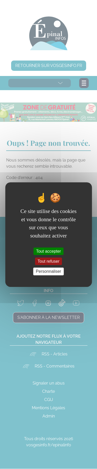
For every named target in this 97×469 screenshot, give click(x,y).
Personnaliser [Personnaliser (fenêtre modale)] (48, 271)
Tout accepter (48, 251)
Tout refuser (48, 261)
